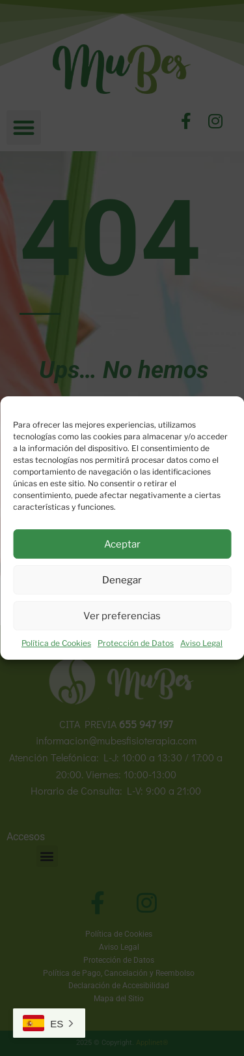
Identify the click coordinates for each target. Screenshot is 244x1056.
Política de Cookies (56, 643)
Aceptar (122, 544)
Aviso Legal (201, 643)
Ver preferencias (122, 616)
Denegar (122, 580)
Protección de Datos (136, 643)
